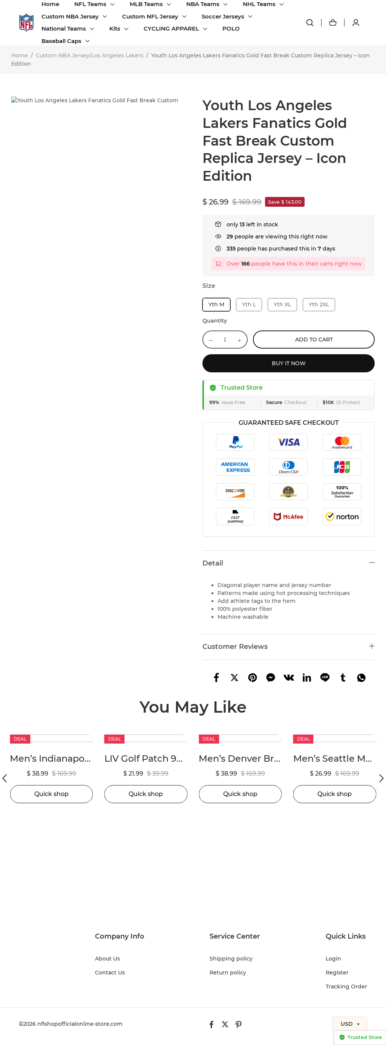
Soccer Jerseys (223, 16)
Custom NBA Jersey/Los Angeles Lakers (89, 55)
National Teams (63, 28)
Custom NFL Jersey (150, 16)
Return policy (228, 972)
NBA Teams (202, 4)
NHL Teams (259, 4)
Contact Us (110, 972)
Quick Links (346, 936)
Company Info (119, 936)
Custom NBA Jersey (70, 16)
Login (333, 958)
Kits (114, 28)
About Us (107, 958)
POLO (231, 28)
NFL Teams (90, 4)
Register (337, 972)
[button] (4, 778)
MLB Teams (146, 4)
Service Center (235, 936)
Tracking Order (346, 986)
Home (50, 4)
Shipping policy (231, 958)
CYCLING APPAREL (171, 28)
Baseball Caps (61, 41)
